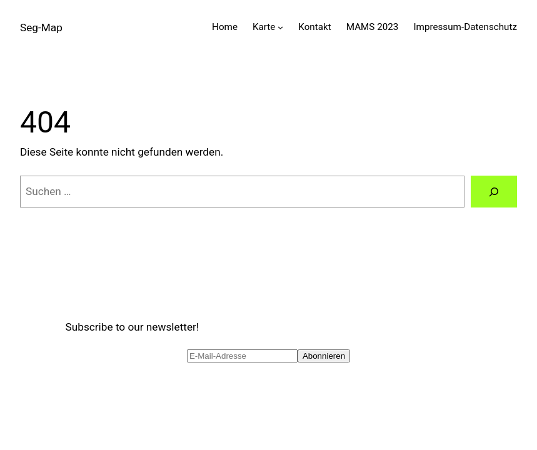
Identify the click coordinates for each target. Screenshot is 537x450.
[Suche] (494, 192)
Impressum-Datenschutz (465, 26)
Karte (264, 26)
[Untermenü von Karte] (280, 27)
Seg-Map (41, 27)
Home (225, 26)
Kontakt (314, 26)
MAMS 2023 (372, 26)
